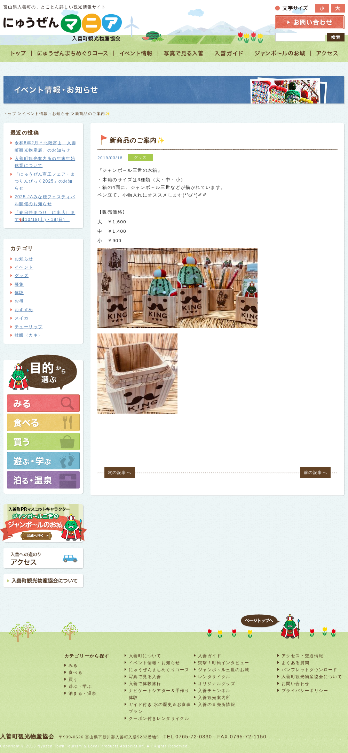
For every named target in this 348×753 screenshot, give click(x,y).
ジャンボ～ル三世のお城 (223, 669)
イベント (24, 267)
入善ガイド (209, 655)
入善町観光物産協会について (312, 676)
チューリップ (28, 326)
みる (73, 665)
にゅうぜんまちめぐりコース (159, 669)
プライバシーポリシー (305, 690)
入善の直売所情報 (216, 704)
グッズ (22, 275)
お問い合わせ (295, 683)
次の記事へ (119, 472)
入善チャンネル (214, 690)
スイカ (22, 318)
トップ (9, 114)
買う (73, 679)
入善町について (145, 655)
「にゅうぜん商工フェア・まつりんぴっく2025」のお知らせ (45, 181)
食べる (75, 672)
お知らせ (24, 258)
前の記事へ (315, 472)
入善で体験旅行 (145, 683)
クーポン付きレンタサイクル (159, 718)
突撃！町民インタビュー (223, 662)
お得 (19, 301)
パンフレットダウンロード (310, 669)
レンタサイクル (214, 676)
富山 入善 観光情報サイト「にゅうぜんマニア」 (62, 23)
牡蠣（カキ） (28, 335)
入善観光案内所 (214, 697)
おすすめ (24, 309)
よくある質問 (295, 662)
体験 (19, 292)
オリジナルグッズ (216, 683)
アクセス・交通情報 (303, 655)
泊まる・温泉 (82, 693)
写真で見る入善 (145, 676)
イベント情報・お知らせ (45, 114)
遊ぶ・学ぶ (80, 686)
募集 (19, 284)
